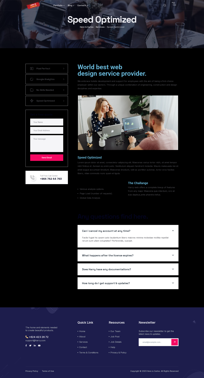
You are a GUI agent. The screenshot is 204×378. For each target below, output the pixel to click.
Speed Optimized (47, 101)
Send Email (47, 157)
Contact (81, 5)
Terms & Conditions (88, 352)
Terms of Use (48, 371)
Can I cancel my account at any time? (106, 231)
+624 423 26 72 (37, 337)
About (82, 336)
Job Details (116, 342)
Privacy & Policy (118, 352)
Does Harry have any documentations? (106, 269)
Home (82, 331)
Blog (70, 5)
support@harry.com (35, 340)
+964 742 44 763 (51, 178)
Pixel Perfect (47, 68)
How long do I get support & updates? (106, 283)
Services (83, 342)
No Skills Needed (47, 90)
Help (112, 347)
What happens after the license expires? (107, 255)
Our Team (115, 331)
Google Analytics (47, 79)
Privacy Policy (32, 371)
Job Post (114, 336)
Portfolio (58, 5)
